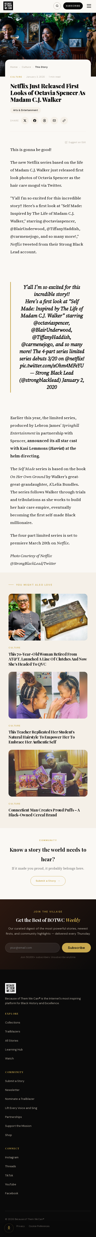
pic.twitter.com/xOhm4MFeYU (52, 365)
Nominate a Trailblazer (19, 1099)
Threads (10, 1166)
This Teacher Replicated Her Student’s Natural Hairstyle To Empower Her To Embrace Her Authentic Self (42, 736)
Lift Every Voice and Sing (21, 1108)
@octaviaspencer (51, 322)
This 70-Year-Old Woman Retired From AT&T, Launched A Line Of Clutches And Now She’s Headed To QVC (47, 659)
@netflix (74, 358)
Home (14, 67)
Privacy (20, 1226)
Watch (9, 1058)
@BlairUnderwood (51, 329)
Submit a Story (48, 880)
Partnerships (13, 1117)
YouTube (10, 1184)
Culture (26, 67)
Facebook (11, 1193)
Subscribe (73, 5)
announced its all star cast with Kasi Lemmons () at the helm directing (43, 448)
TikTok (9, 1175)
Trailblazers (12, 1031)
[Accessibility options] (9, 1228)
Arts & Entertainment (25, 110)
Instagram (12, 1157)
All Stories (11, 1040)
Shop (8, 1135)
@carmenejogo (37, 344)
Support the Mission (18, 1126)
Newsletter (12, 1090)
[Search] (57, 6)
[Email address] (32, 947)
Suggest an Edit (75, 142)
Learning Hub (14, 1049)
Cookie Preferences (39, 1226)
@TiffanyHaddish (51, 337)
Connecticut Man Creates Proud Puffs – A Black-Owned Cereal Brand (44, 812)
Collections (12, 1022)
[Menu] (89, 6)
